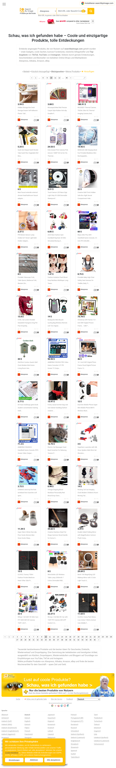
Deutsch (27, 715)
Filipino (27, 728)
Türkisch (97, 724)
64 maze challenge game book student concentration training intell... (28, 408)
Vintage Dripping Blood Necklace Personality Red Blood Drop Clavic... (56, 493)
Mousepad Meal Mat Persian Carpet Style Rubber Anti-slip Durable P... (57, 110)
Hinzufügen (87, 71)
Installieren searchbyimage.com (97, 3)
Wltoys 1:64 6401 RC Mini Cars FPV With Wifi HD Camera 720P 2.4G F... (28, 620)
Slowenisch (74, 747)
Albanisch (5, 715)
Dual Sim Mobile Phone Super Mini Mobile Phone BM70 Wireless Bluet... (87, 408)
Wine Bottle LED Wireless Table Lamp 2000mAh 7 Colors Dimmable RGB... (56, 577)
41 (74, 640)
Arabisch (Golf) (7, 721)
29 (25, 640)
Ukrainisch (97, 728)
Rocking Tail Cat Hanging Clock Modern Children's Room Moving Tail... (88, 493)
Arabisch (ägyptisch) (8, 734)
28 (21, 640)
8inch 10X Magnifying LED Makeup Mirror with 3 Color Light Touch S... (87, 577)
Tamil (96, 715)
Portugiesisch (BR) (77, 718)
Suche (18, 699)
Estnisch (27, 724)
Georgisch (28, 737)
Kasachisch (51, 718)
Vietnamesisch (99, 744)
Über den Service (56, 699)
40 (70, 640)
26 (111, 637)
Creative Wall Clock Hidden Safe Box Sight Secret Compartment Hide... (87, 195)
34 (46, 640)
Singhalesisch (75, 741)
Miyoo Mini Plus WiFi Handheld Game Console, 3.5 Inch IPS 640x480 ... (87, 238)
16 (70, 637)
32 (37, 640)
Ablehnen (34, 760)
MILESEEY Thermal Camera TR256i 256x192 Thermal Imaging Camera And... (87, 110)
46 (66, 78)
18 (78, 637)
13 (58, 637)
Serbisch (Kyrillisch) (77, 734)
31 (33, 640)
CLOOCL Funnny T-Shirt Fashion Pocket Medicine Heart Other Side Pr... (26, 577)
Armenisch (5, 737)
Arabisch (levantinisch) (9, 728)
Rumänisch (74, 724)
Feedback (69, 699)
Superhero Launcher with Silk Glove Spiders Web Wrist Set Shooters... (87, 450)
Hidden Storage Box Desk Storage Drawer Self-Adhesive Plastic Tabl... (28, 110)
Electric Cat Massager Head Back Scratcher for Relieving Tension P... (57, 450)
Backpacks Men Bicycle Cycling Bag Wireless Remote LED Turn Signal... (57, 323)
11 (55, 78)
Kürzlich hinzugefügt (40, 71)
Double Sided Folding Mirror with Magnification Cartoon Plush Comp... (87, 535)
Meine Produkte (73, 71)
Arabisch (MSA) (7, 724)
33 (42, 640)
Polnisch (74, 715)
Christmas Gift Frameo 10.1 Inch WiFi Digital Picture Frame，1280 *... (87, 323)
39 (66, 640)
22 (94, 637)
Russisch (74, 728)
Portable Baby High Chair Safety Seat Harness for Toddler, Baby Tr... (86, 280)
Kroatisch (51, 728)
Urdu (95, 734)
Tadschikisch (75, 757)
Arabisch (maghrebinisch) (10, 731)
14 (62, 637)
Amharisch (5, 718)
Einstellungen (14, 760)
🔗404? (18, 84)
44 (86, 640)
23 (99, 637)
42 (78, 640)
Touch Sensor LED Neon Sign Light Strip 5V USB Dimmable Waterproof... (57, 195)
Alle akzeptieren (53, 760)
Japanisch (51, 715)
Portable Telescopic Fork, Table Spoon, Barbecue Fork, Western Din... (27, 280)
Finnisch (27, 731)
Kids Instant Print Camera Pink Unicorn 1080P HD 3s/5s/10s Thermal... (58, 153)
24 (103, 637)
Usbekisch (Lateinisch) (101, 741)
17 (74, 637)
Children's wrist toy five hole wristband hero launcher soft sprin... (27, 493)
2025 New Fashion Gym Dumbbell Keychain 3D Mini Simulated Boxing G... (57, 238)
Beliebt (26, 71)
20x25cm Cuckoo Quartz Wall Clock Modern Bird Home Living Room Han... (28, 365)
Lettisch (50, 731)
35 (50, 640)
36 (54, 640)
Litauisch (51, 734)
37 (58, 640)
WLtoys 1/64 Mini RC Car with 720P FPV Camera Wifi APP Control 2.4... (58, 620)
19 (82, 637)
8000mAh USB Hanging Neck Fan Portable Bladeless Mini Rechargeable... (87, 153)
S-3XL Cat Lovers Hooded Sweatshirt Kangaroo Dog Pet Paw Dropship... (27, 323)
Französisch (29, 734)
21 (90, 637)
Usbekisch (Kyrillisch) (101, 737)
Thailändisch (98, 718)
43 (82, 640)
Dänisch (27, 718)
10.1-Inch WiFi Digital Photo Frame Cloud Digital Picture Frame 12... (87, 365)
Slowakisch (74, 744)
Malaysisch (51, 737)
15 (66, 637)
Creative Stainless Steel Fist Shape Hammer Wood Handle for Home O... (58, 535)
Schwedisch (75, 731)
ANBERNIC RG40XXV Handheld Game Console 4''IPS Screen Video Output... (28, 450)
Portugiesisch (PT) (77, 721)
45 (90, 640)
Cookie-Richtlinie (11, 753)
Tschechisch (98, 721)
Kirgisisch (51, 721)
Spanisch (74, 751)
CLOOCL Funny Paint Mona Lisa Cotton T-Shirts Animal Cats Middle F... (87, 620)
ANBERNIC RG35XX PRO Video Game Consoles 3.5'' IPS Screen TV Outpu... (58, 365)
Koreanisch (51, 724)
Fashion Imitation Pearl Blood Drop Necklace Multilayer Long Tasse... (58, 280)
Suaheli (73, 754)
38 (62, 640)
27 (17, 640)
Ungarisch (97, 731)
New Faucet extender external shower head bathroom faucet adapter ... (28, 195)
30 (29, 640)
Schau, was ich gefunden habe (35, 699)
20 (86, 637)
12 (59, 78)
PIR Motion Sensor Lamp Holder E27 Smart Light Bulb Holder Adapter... (27, 238)
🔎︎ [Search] (84, 78)
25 (107, 637)
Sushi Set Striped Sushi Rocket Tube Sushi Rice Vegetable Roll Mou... (28, 153)
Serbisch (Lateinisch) (78, 737)
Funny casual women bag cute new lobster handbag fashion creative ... (58, 408)
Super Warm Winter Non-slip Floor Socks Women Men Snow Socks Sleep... (27, 535)
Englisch (27, 721)
